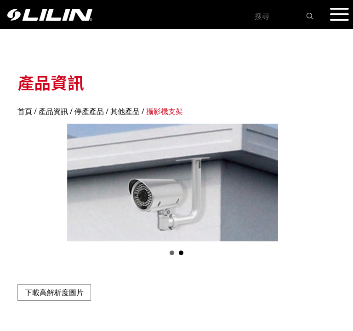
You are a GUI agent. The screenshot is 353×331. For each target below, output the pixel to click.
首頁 (24, 111)
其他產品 (125, 111)
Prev (29, 182)
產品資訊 (53, 111)
